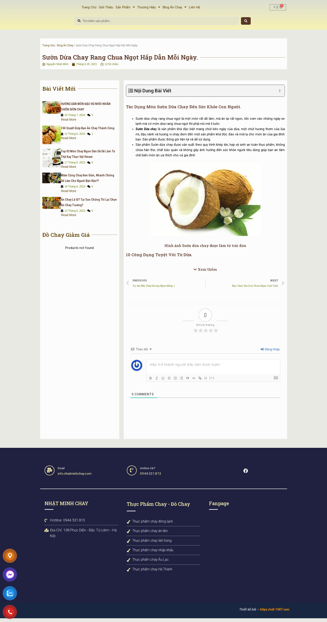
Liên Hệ (194, 9)
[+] (212, 381)
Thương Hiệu (148, 9)
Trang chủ (48, 48)
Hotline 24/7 (149, 472)
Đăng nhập (270, 353)
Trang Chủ (89, 9)
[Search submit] (246, 24)
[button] (205, 274)
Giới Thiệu (106, 9)
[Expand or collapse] (279, 94)
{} (205, 381)
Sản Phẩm (125, 9)
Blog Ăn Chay (174, 9)
